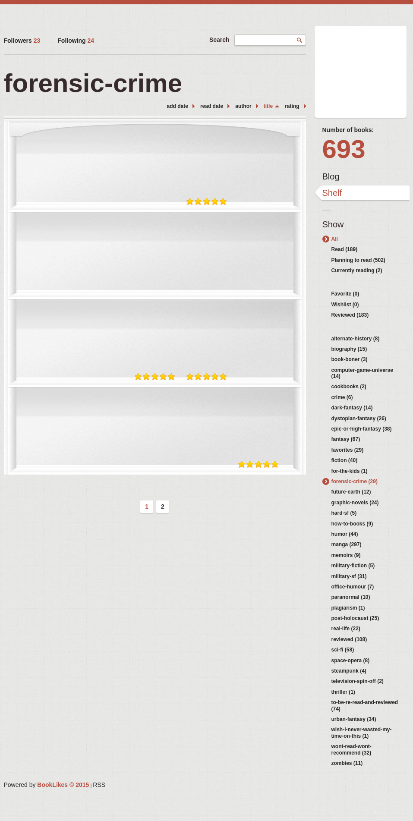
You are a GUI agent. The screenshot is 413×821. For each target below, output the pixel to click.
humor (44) (344, 534)
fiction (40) (344, 460)
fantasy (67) (345, 439)
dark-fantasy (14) (352, 408)
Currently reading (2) (356, 270)
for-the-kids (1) (349, 471)
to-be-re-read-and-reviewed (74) (364, 705)
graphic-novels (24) (355, 503)
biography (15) (349, 349)
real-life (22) (345, 629)
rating (292, 106)
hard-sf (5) (344, 513)
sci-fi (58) (342, 650)
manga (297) (346, 544)
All (334, 239)
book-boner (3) (349, 359)
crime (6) (342, 397)
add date (177, 106)
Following (75, 40)
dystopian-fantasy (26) (358, 418)
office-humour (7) (352, 587)
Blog (331, 176)
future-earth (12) (351, 492)
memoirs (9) (346, 555)
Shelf (332, 193)
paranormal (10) (350, 597)
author (243, 106)
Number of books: (348, 129)
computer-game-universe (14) (362, 373)
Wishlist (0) (345, 305)
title (268, 106)
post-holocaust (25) (355, 618)
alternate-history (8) (355, 339)
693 (344, 149)
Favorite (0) (345, 294)
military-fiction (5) (353, 566)
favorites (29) (347, 450)
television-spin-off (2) (357, 681)
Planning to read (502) (358, 260)
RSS (99, 784)
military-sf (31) (349, 576)
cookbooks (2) (348, 387)
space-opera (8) (350, 660)
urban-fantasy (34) (353, 719)
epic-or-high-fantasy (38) (361, 429)
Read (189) (344, 249)
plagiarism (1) (348, 608)
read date (211, 106)
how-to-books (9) (352, 524)
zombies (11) (347, 763)
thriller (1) (343, 692)
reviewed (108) (349, 639)
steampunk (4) (348, 671)
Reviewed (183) (350, 315)
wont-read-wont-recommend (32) (351, 749)
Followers (22, 40)
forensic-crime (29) (354, 481)
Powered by (46, 784)
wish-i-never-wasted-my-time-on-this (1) (361, 733)
